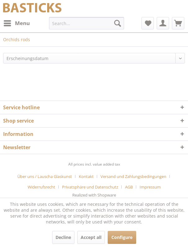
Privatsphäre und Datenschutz (90, 187)
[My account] (163, 23)
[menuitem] (16, 23)
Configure (121, 237)
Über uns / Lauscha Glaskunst (44, 176)
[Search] (117, 23)
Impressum (150, 187)
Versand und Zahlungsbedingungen (133, 176)
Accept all (91, 237)
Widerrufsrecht (41, 187)
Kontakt (86, 176)
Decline (63, 237)
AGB (129, 187)
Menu (17, 22)
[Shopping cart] (178, 23)
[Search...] (86, 23)
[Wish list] (147, 23)
